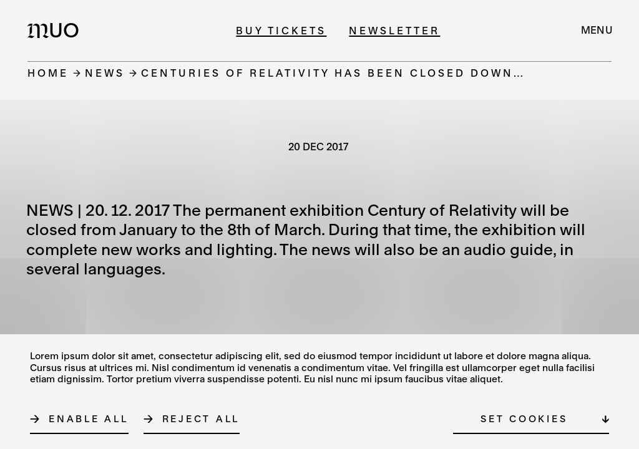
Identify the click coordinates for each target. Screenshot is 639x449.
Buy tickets (281, 30)
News (105, 73)
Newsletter (394, 30)
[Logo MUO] (56, 29)
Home (48, 73)
